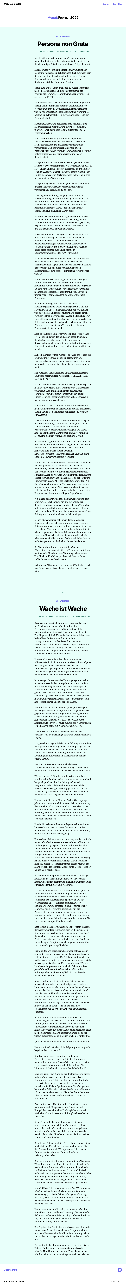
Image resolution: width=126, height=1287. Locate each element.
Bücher (106, 4)
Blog (120, 4)
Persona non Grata (63, 44)
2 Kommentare (83, 52)
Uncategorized (63, 36)
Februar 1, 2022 (64, 616)
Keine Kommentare (83, 616)
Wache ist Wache (63, 608)
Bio (114, 4)
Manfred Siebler (12, 4)
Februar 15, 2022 (66, 52)
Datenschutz (11, 1269)
